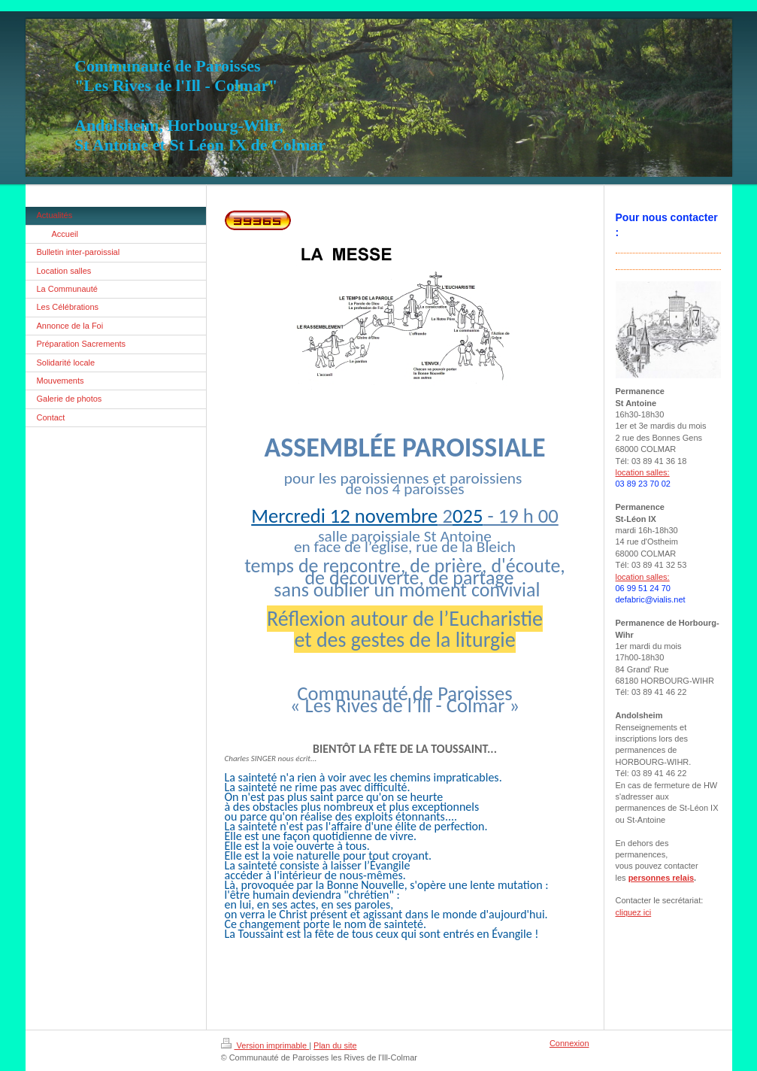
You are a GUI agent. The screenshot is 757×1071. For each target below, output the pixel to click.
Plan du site (334, 1045)
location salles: (643, 472)
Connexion (569, 1043)
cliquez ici (634, 912)
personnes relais (661, 877)
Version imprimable (265, 1045)
